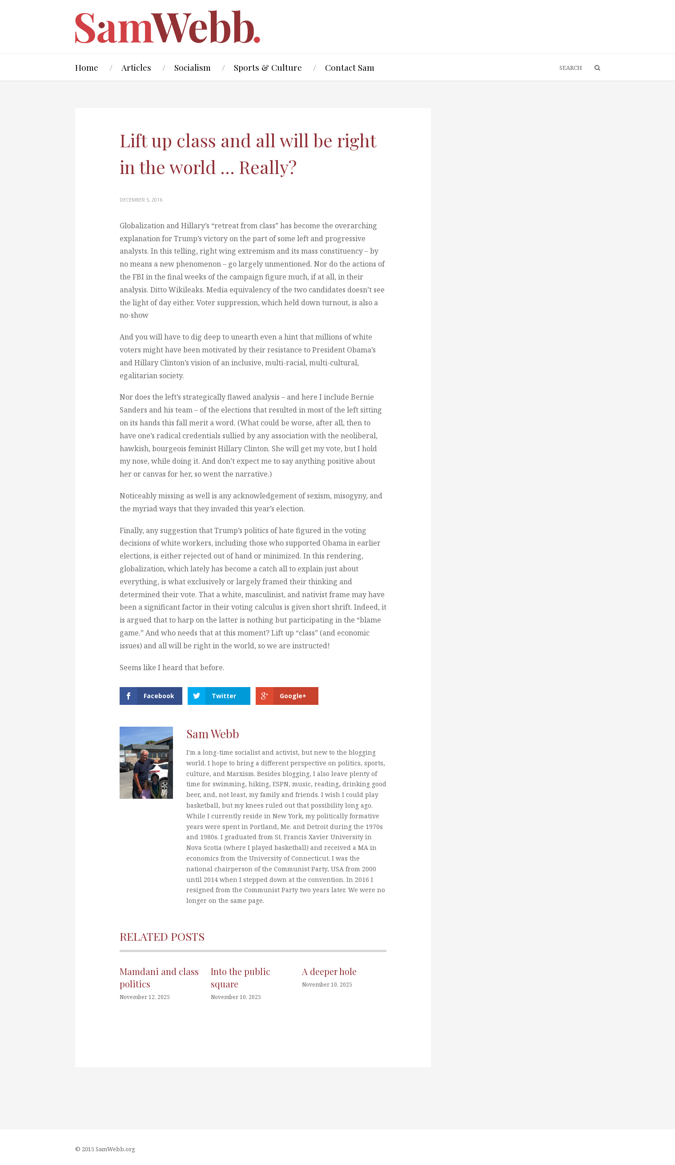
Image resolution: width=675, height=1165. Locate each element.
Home (86, 67)
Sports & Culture (268, 67)
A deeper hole (329, 971)
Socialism (192, 67)
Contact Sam (349, 67)
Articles (136, 67)
